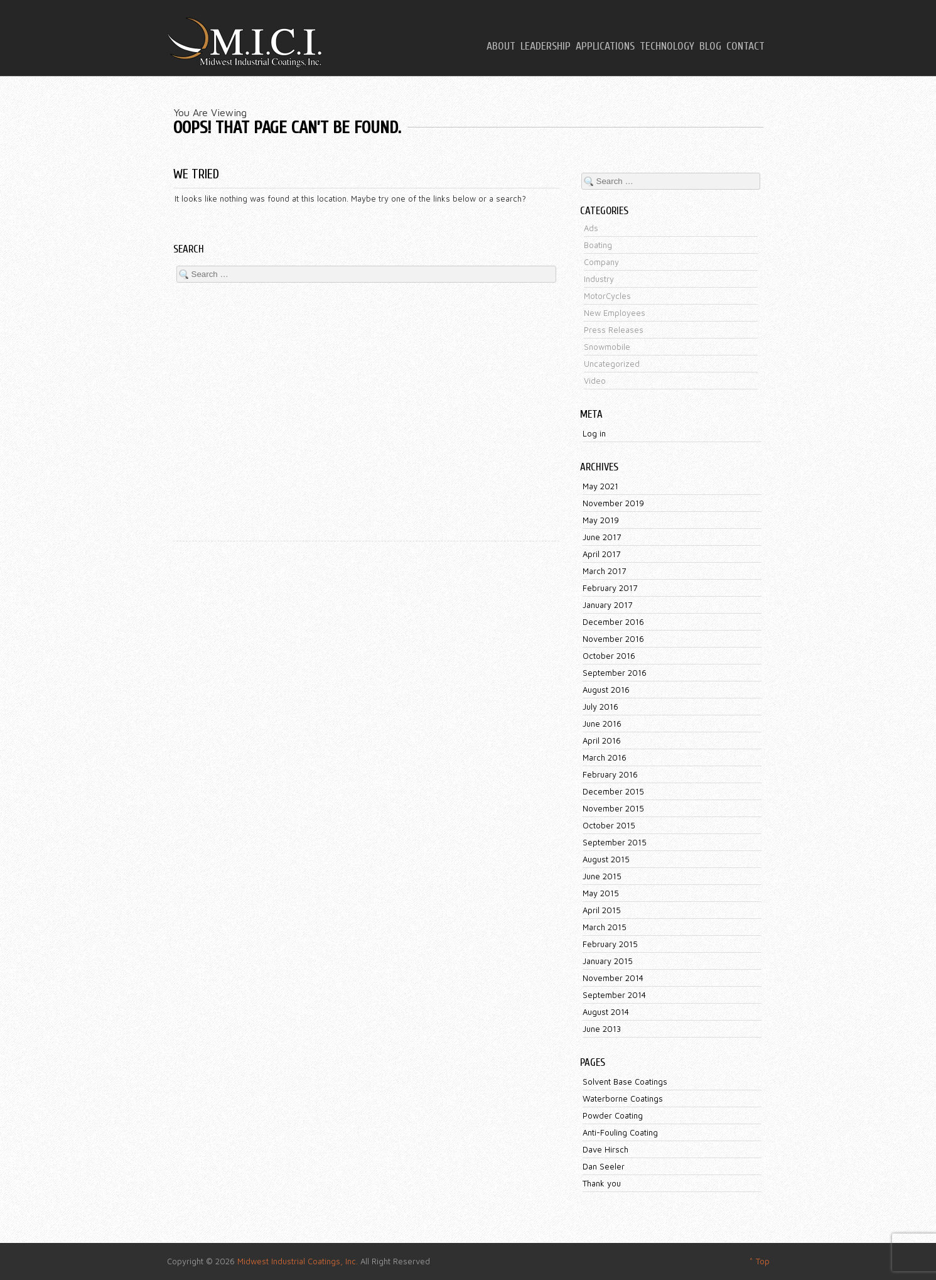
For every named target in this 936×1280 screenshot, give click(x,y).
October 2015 (609, 825)
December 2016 (613, 622)
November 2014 (613, 978)
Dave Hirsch (605, 1149)
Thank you (602, 1183)
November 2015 (613, 808)
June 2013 (602, 1029)
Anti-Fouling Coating (620, 1132)
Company (601, 262)
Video (595, 381)
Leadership (545, 46)
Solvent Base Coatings (625, 1082)
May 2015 (601, 893)
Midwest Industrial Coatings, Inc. (297, 1261)
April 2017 (601, 554)
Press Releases (613, 330)
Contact (745, 46)
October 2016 (609, 656)
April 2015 (602, 910)
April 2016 (602, 740)
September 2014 (614, 995)
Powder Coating (613, 1115)
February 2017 (610, 588)
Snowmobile (607, 347)
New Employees (614, 313)
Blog (710, 46)
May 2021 (600, 486)
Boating (598, 245)
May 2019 (601, 520)
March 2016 (605, 757)
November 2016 (613, 639)
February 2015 (610, 944)
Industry (599, 279)
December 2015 (613, 791)
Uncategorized (612, 364)
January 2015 (608, 961)
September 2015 (615, 842)
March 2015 (605, 927)
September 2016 (615, 673)
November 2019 (613, 503)
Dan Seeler (604, 1166)
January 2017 (607, 605)
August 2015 (606, 859)
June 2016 (602, 724)
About (501, 46)
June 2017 (602, 537)
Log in (594, 433)
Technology (667, 46)
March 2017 (604, 571)
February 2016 (610, 774)
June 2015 (602, 876)
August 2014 (606, 1012)
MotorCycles (607, 296)
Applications (605, 46)
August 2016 (606, 690)
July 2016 (600, 707)
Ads (591, 228)
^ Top (759, 1261)
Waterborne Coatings (623, 1098)
